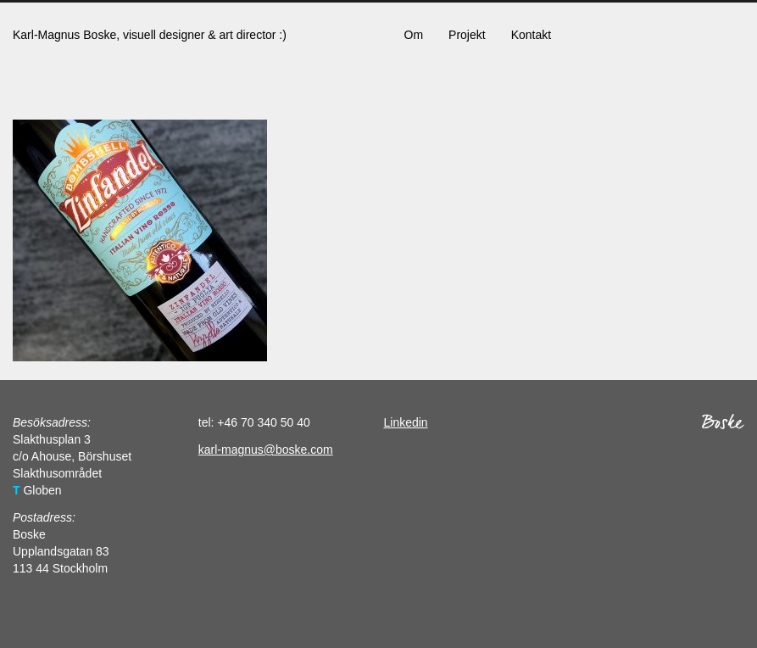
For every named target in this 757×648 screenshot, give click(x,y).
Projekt (467, 35)
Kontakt (531, 35)
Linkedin (406, 422)
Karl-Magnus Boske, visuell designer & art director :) (150, 35)
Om (414, 35)
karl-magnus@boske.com (265, 449)
